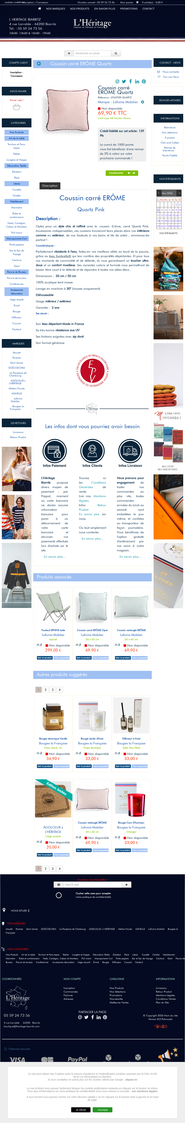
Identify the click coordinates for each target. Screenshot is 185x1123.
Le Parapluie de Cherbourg (17, 374)
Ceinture (16, 260)
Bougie (16, 311)
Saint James (16, 362)
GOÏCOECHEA (16, 367)
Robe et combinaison (17, 215)
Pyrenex (17, 357)
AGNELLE (17, 393)
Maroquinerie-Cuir (105, 958)
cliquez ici (131, 1079)
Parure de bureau (16, 278)
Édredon (16, 171)
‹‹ (159, 192)
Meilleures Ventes (119, 1002)
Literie (136, 954)
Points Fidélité (168, 155)
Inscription (69, 988)
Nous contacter (168, 71)
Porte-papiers (16, 244)
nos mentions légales (144, 1091)
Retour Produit (16, 437)
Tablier (16, 153)
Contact (148, 8)
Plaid (16, 177)
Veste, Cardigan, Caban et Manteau (16, 225)
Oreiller (17, 195)
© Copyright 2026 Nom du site (160, 1015)
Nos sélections (168, 132)
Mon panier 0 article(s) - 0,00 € (141, 2)
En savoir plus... (54, 556)
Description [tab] (50, 185)
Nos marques (56, 8)
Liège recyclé (16, 299)
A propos (168, 137)
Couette (16, 189)
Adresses (68, 998)
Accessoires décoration (64, 962)
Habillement (170, 954)
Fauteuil (16, 329)
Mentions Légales (165, 995)
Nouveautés (116, 998)
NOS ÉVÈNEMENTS (168, 233)
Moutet (16, 352)
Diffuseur (17, 317)
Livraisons (16, 432)
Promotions (129, 8)
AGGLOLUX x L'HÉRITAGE (16, 382)
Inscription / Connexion (35, 2)
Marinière (16, 207)
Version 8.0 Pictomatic (160, 1019)
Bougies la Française (17, 407)
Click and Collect (168, 142)
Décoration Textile (102, 954)
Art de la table (29, 954)
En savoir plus (105, 8)
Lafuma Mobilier (17, 400)
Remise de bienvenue (168, 149)
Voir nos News (168, 76)
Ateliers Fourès (17, 388)
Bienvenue (168, 127)
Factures (68, 995)
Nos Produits (80, 8)
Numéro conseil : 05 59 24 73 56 (96, 2)
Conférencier (17, 283)
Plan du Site (162, 1002)
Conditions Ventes (166, 998)
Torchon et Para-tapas (17, 146)
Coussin (16, 323)
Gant (17, 266)
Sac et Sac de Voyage (16, 252)
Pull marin (16, 232)
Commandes (71, 991)
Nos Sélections (118, 991)
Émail (17, 305)
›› (179, 192)
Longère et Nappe (17, 159)
